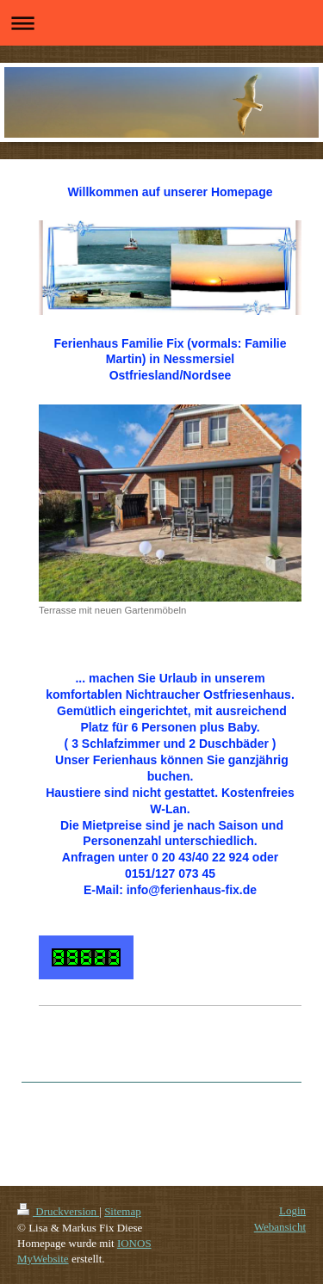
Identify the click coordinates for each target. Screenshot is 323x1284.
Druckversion (58, 1211)
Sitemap (122, 1211)
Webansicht (280, 1226)
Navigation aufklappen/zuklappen (161, 22)
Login (292, 1210)
